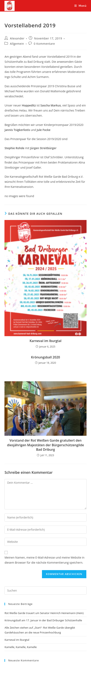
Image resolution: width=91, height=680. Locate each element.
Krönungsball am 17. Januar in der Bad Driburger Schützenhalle (43, 620)
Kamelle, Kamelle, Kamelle (20, 647)
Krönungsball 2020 (45, 357)
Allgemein (17, 44)
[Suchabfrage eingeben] (45, 590)
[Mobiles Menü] (80, 5)
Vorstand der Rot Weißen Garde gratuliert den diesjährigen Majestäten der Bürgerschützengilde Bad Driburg (45, 445)
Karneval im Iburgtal (45, 341)
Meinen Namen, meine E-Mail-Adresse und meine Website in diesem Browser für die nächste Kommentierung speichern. (44, 560)
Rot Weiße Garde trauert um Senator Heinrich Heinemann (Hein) (44, 613)
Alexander (17, 38)
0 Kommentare (44, 44)
